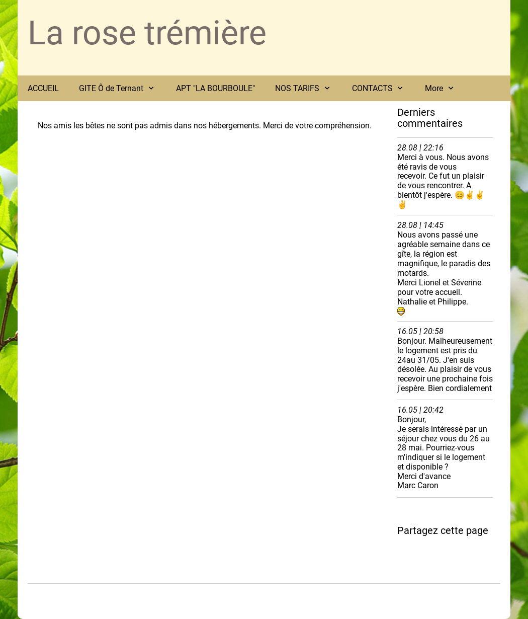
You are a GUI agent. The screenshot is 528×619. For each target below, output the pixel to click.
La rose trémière (147, 33)
